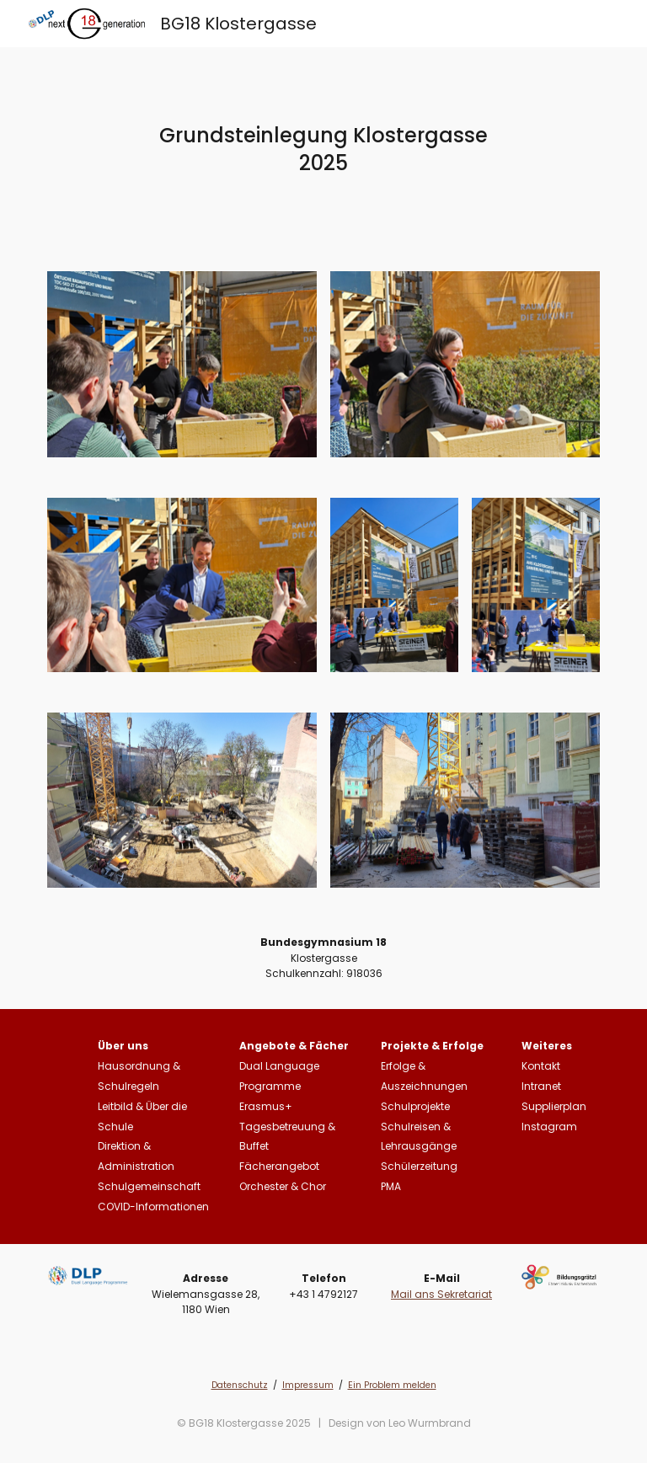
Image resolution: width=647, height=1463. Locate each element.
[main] (323, 149)
